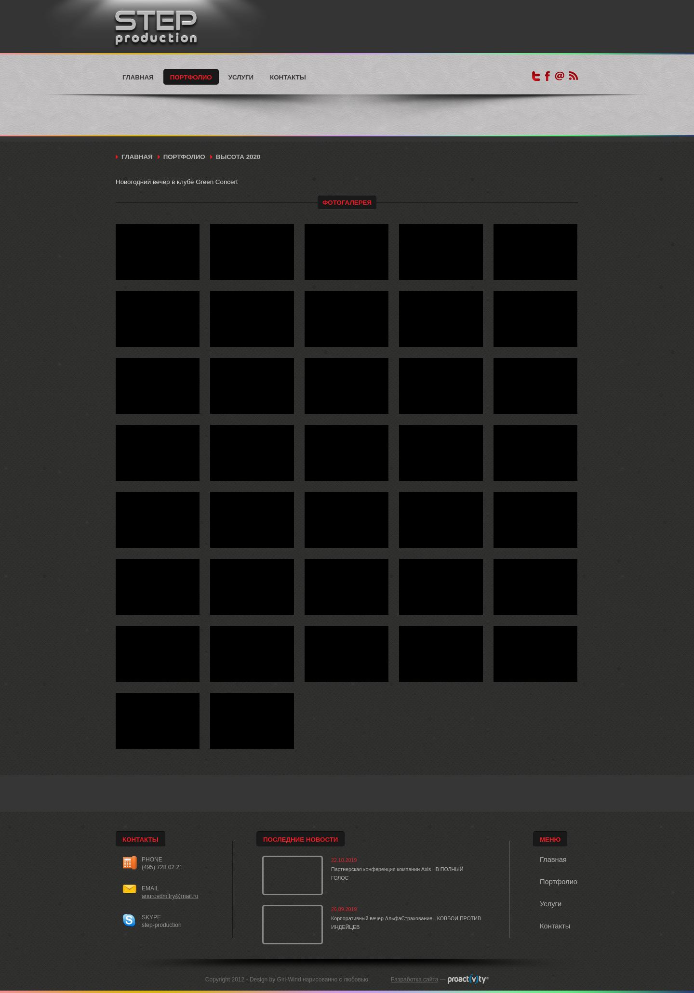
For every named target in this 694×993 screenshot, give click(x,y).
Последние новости (300, 839)
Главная (138, 77)
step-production (162, 925)
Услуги (241, 77)
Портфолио (191, 77)
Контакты (288, 77)
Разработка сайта (415, 979)
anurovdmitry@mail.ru (170, 896)
